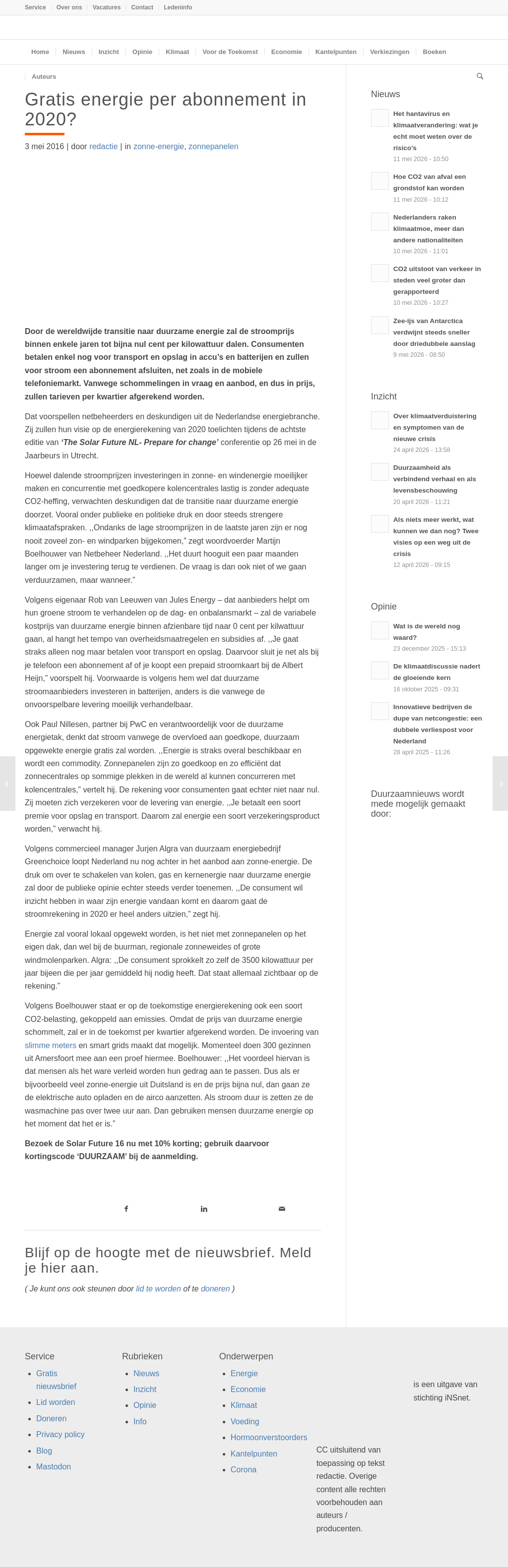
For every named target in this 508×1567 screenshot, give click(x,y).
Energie (244, 1373)
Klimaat (244, 1405)
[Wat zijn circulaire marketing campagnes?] (7, 783)
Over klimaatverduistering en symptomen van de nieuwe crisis (435, 427)
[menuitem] (38, 7)
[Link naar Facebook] (127, 1209)
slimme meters (50, 1045)
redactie (103, 146)
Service (35, 7)
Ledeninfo (178, 7)
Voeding (245, 1421)
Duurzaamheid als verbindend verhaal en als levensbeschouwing (434, 479)
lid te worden (158, 1289)
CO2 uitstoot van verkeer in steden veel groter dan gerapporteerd (437, 280)
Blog (44, 1451)
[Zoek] (476, 76)
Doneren (51, 1418)
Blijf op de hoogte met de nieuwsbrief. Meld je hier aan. (168, 1260)
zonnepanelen (214, 146)
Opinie (144, 1405)
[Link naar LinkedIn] (204, 1209)
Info (140, 1421)
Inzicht (144, 1389)
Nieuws (146, 1373)
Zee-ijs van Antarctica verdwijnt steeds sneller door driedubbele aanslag (434, 332)
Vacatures (107, 7)
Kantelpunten (254, 1454)
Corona (243, 1469)
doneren (215, 1289)
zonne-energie (158, 146)
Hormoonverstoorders (269, 1437)
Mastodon (53, 1466)
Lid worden (55, 1402)
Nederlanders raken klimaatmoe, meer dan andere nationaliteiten (428, 229)
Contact (142, 7)
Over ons (69, 7)
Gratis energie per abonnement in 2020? (166, 109)
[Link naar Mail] (282, 1209)
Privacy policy (60, 1434)
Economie (248, 1389)
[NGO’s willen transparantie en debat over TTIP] (500, 783)
